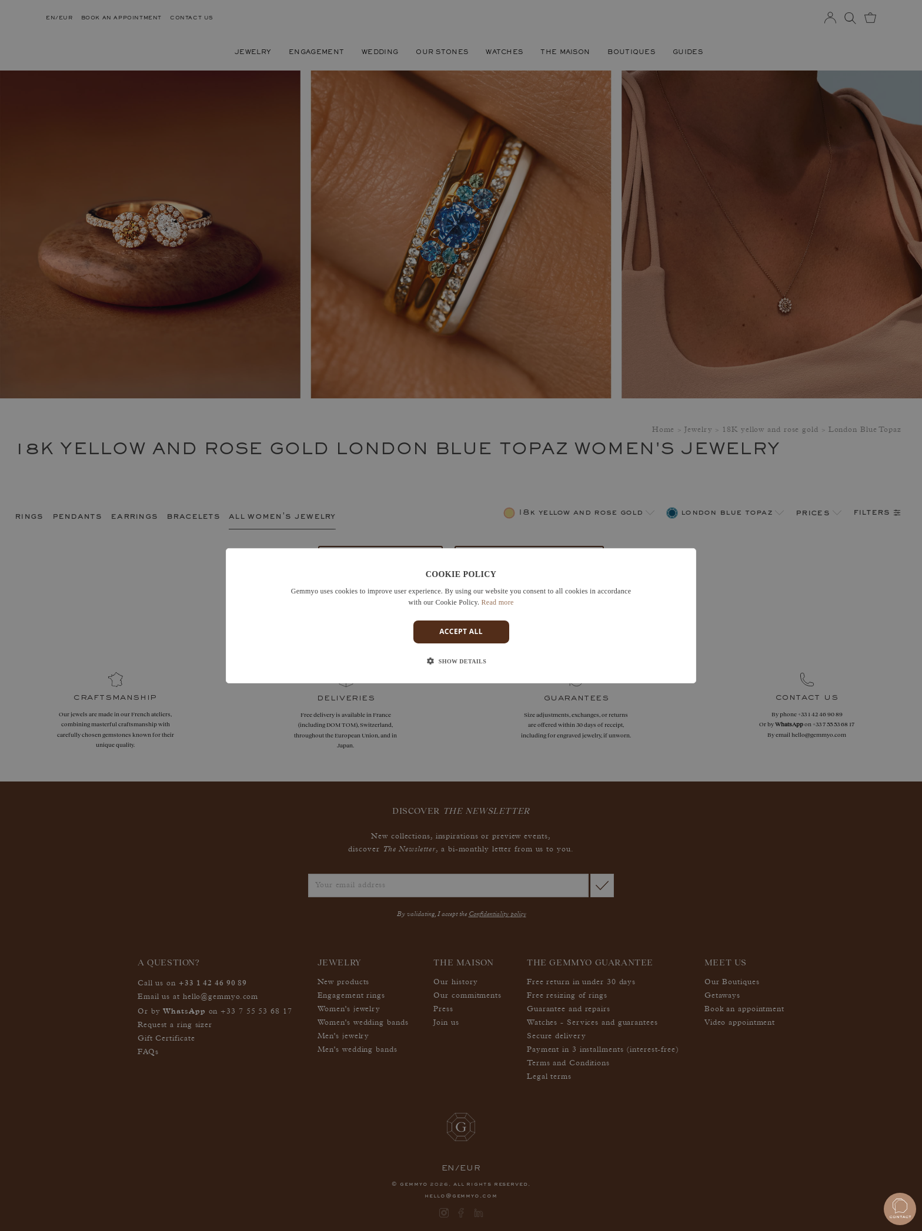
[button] (461, 661)
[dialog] (461, 615)
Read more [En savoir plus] (498, 602)
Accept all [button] (461, 631)
